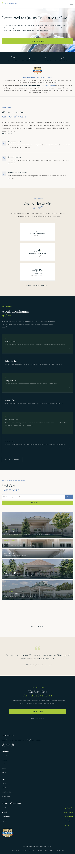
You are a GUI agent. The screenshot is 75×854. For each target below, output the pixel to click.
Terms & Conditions (28, 850)
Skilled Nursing (6, 784)
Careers (4, 768)
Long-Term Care (6, 792)
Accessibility (60, 850)
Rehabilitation (6, 788)
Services (4, 764)
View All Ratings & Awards (37, 287)
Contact (4, 772)
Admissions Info (37, 719)
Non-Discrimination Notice (45, 850)
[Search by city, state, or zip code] (33, 497)
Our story (7, 134)
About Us (4, 756)
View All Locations (37, 627)
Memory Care (6, 796)
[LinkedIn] (12, 745)
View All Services (12, 461)
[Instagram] (8, 745)
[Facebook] (3, 745)
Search (69, 498)
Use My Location (37, 504)
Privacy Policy (15, 850)
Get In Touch (37, 712)
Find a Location (38, 41)
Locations (4, 760)
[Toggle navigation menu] (71, 4)
